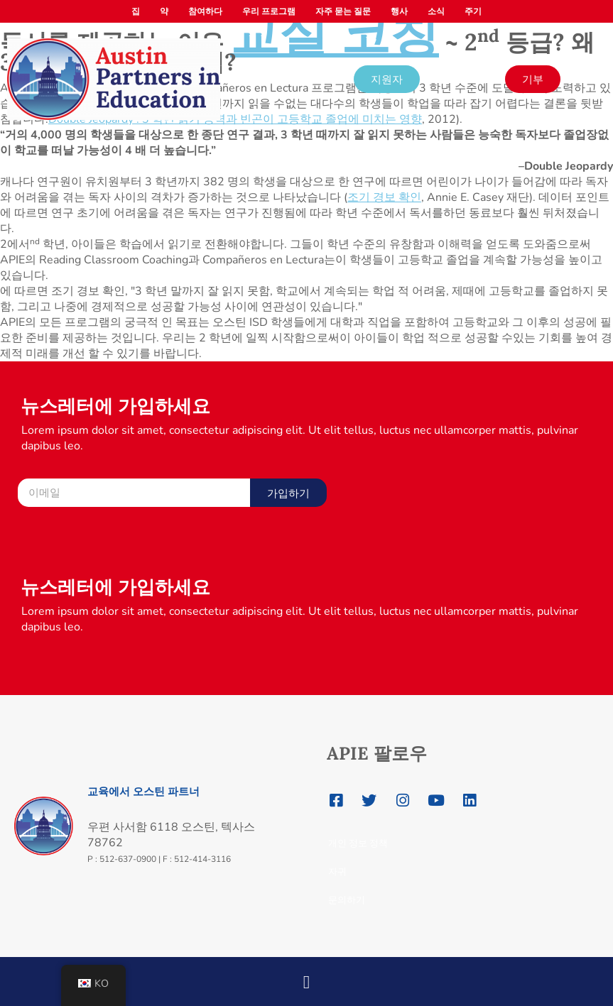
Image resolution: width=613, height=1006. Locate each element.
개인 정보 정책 (358, 843)
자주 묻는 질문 (343, 11)
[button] (306, 977)
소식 (436, 11)
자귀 (337, 871)
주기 (473, 11)
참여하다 (205, 11)
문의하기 (346, 900)
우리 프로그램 (268, 11)
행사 (399, 11)
